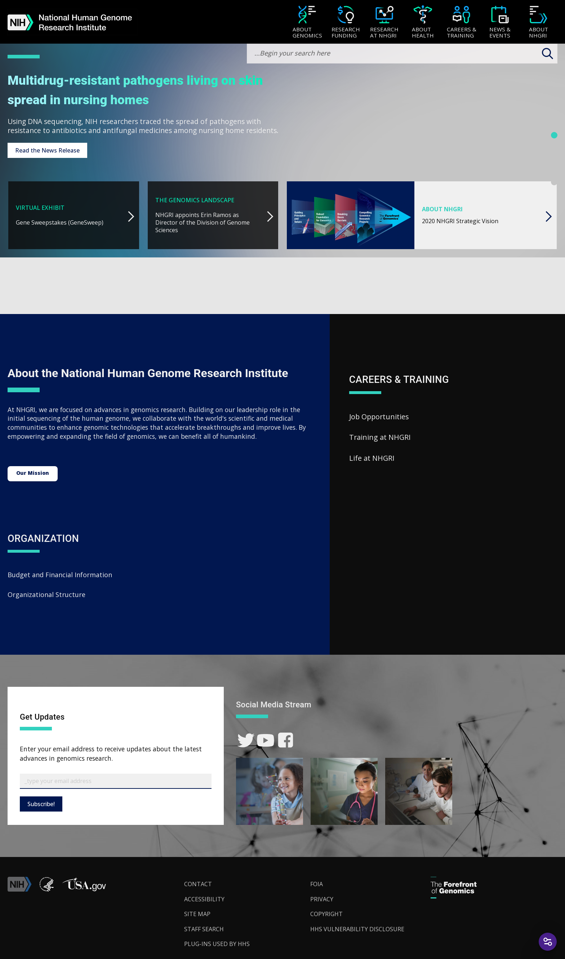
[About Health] (423, 22)
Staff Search (204, 929)
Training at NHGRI (380, 437)
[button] (84, 889)
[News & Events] (500, 22)
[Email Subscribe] (116, 781)
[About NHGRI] (538, 22)
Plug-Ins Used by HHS (217, 944)
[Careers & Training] (461, 22)
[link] (246, 740)
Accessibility (204, 899)
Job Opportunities (379, 416)
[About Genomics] (307, 22)
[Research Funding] (346, 22)
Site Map (197, 914)
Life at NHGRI (372, 458)
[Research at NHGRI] (384, 22)
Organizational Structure (46, 594)
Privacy (321, 899)
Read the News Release (47, 150)
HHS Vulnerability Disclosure (357, 929)
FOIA (316, 884)
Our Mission (32, 472)
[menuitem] (307, 22)
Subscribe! (41, 804)
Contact (198, 884)
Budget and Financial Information (60, 574)
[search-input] (402, 53)
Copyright (326, 914)
